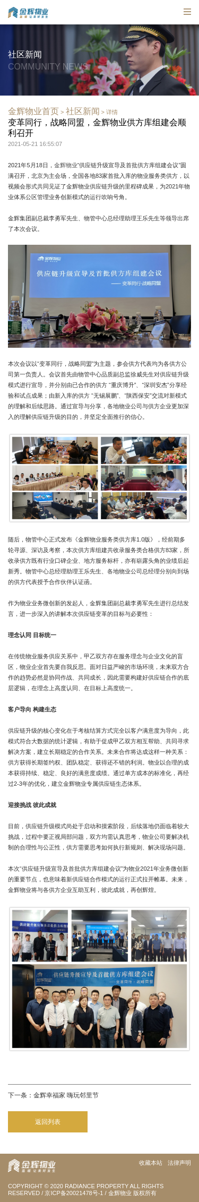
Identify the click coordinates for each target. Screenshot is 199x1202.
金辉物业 (65, 165)
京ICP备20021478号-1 (74, 1193)
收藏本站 (150, 1163)
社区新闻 (83, 111)
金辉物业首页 (33, 111)
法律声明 (179, 1163)
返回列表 (47, 1122)
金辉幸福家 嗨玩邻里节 (66, 1095)
